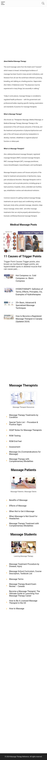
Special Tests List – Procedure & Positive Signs (23, 423)
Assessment (14, 447)
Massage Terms (16, 579)
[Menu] (3, 3)
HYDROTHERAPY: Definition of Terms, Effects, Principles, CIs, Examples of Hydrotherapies (29, 292)
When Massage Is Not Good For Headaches (23, 517)
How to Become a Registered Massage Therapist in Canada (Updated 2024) (29, 319)
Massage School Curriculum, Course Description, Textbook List (25, 572)
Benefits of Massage (18, 500)
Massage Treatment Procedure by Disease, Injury (24, 565)
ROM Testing (15, 436)
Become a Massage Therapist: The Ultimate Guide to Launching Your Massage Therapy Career (24, 593)
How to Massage (16, 609)
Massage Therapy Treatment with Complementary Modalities (24, 524)
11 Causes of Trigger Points (22, 256)
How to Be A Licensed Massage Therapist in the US (23, 602)
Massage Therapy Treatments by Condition (23, 416)
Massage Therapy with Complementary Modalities (21, 460)
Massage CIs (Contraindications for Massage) (25, 453)
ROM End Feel (15, 441)
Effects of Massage (17, 506)
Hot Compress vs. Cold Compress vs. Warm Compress (26, 278)
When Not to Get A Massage (21, 511)
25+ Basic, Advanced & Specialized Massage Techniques (26, 305)
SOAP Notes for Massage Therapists (25, 430)
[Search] (43, 3)
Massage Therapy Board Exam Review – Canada (22, 585)
